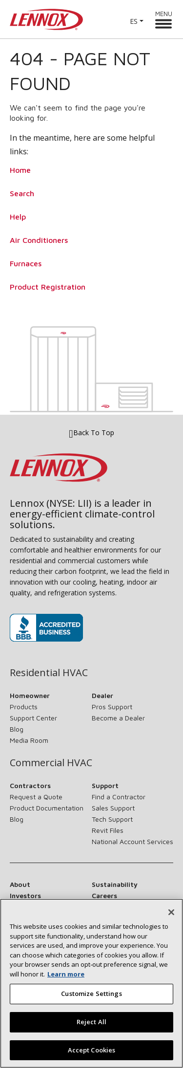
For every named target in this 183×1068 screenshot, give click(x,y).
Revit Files (107, 830)
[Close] (171, 915)
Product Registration (47, 286)
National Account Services (132, 841)
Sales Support (113, 808)
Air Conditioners (39, 240)
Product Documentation (46, 808)
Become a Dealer (118, 718)
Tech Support (112, 819)
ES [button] (134, 21)
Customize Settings (91, 997)
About (20, 884)
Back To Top (91, 433)
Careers (104, 895)
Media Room (29, 740)
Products (24, 706)
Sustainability (115, 884)
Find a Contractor (118, 796)
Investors (25, 895)
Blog (16, 729)
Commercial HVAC (51, 762)
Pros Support (112, 706)
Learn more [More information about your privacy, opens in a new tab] (65, 977)
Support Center (33, 718)
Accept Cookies (92, 1053)
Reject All (91, 1025)
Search (22, 193)
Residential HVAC (49, 672)
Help (18, 216)
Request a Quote (36, 796)
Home (20, 170)
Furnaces (25, 263)
